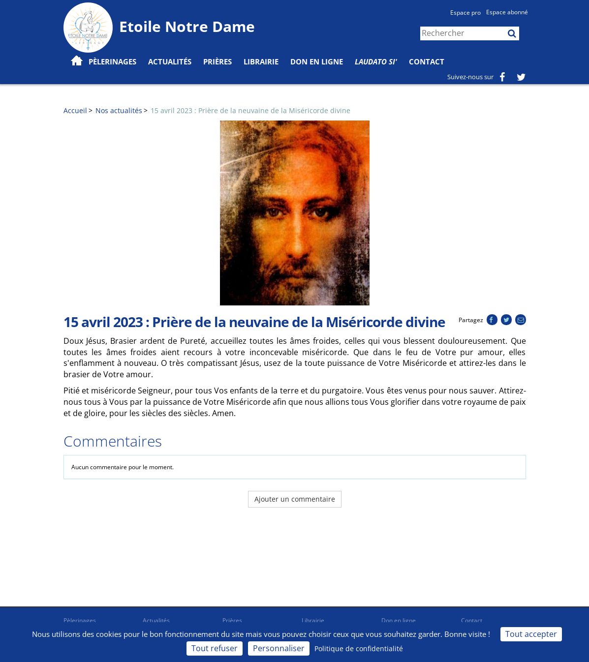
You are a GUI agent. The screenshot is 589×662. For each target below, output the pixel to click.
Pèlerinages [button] (112, 61)
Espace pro (465, 12)
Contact (426, 61)
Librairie (261, 61)
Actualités (156, 620)
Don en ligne (316, 61)
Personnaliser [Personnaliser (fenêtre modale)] (279, 648)
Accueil (75, 110)
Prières (217, 61)
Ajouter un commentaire (294, 499)
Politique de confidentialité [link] (358, 648)
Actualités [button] (169, 61)
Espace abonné (507, 12)
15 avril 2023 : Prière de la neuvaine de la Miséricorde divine (250, 110)
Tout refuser (214, 648)
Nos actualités (118, 110)
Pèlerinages (79, 620)
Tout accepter (531, 634)
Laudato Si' (376, 61)
